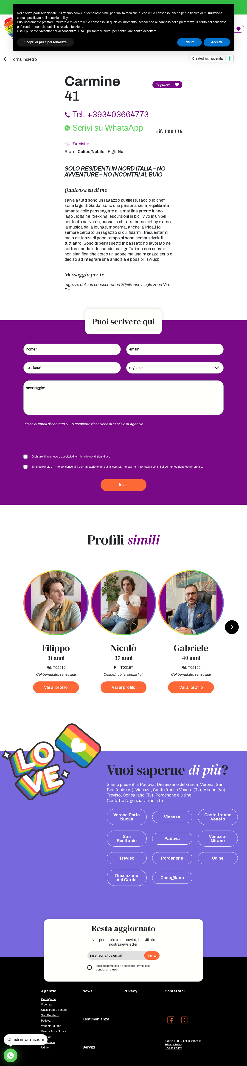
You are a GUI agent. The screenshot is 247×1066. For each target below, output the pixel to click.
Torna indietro (20, 59)
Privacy (130, 991)
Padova (172, 838)
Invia (123, 485)
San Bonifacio (127, 838)
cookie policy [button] (59, 18)
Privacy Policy (173, 1044)
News (87, 991)
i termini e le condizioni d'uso (91, 456)
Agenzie (48, 991)
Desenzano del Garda (126, 877)
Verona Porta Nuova (126, 817)
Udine (218, 858)
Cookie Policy (173, 1048)
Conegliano (172, 877)
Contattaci (175, 991)
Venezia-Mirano (218, 838)
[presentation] (58, 440)
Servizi (88, 1047)
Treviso (126, 858)
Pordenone (172, 858)
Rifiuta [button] (190, 42)
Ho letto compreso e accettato (123, 967)
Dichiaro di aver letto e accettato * (71, 456)
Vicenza (172, 817)
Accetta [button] (217, 42)
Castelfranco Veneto (217, 817)
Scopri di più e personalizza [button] (45, 42)
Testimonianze (95, 1019)
